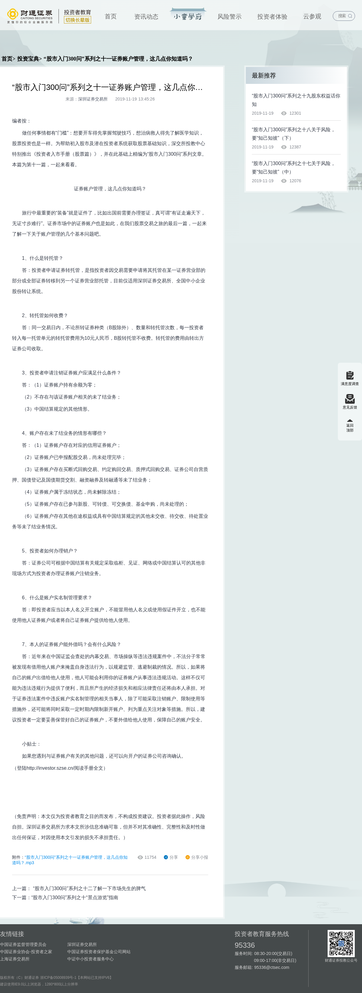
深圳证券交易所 (82, 944)
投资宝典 (188, 14)
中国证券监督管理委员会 (23, 944)
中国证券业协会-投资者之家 (26, 951)
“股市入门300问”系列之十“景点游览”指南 (74, 897)
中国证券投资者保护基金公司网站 (99, 951)
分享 (171, 857)
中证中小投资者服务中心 (90, 958)
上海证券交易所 (15, 958)
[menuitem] (110, 15)
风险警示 (230, 16)
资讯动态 (146, 16)
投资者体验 (272, 16)
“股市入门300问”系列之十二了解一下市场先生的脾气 (89, 888)
